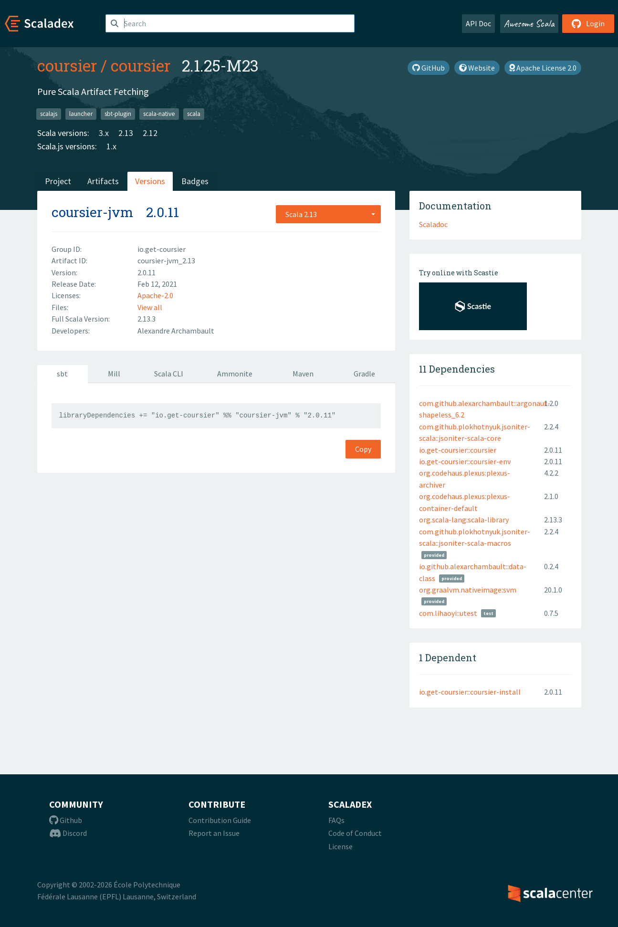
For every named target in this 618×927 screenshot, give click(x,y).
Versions (150, 181)
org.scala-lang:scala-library (464, 519)
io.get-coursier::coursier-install (470, 692)
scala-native (159, 114)
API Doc (478, 23)
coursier (67, 65)
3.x (104, 132)
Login (588, 23)
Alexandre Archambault (175, 330)
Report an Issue (214, 833)
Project (58, 181)
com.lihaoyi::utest (448, 613)
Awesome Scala (529, 23)
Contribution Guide (220, 820)
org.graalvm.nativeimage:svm (467, 589)
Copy (363, 449)
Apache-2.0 (155, 295)
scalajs (48, 114)
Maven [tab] (303, 373)
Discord (68, 833)
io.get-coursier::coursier (457, 450)
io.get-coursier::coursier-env (465, 461)
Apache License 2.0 (542, 68)
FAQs (336, 820)
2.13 (125, 132)
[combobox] (328, 214)
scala (193, 114)
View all (149, 307)
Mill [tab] (114, 373)
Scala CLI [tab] (168, 373)
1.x (111, 146)
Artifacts (103, 181)
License (340, 846)
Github (65, 820)
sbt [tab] (62, 373)
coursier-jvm (92, 212)
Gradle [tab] (364, 373)
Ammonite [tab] (234, 373)
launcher (81, 114)
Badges (195, 181)
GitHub (428, 68)
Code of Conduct (355, 833)
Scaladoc (433, 224)
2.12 (150, 132)
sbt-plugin (118, 114)
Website (477, 68)
